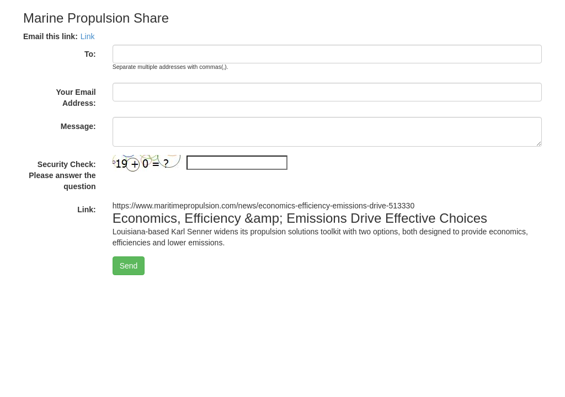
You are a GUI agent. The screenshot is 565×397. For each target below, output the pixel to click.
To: (90, 54)
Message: (78, 126)
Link (88, 36)
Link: (86, 209)
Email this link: (50, 36)
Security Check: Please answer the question (62, 175)
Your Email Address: (76, 98)
